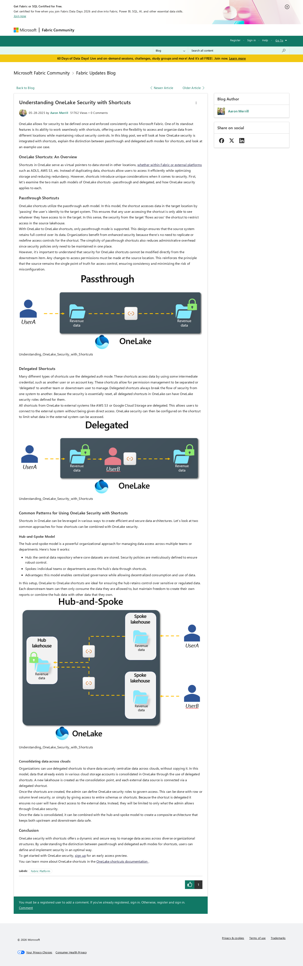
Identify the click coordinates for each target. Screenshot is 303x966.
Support (191, 30)
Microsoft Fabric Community (42, 73)
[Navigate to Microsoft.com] (25, 30)
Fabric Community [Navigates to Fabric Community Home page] (58, 29)
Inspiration (102, 30)
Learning (173, 30)
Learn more (237, 58)
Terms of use (257, 938)
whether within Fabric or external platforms (169, 164)
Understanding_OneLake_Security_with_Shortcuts (56, 354)
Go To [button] (279, 40)
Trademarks (278, 938)
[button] (196, 103)
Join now (20, 16)
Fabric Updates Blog (96, 73)
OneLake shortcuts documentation (122, 861)
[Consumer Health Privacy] (71, 952)
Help (265, 40)
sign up (80, 855)
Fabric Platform (40, 871)
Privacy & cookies (233, 938)
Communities (138, 30)
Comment (26, 908)
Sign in (251, 40)
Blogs (157, 30)
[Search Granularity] (170, 51)
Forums (83, 30)
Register (235, 40)
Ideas (119, 30)
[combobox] (239, 51)
